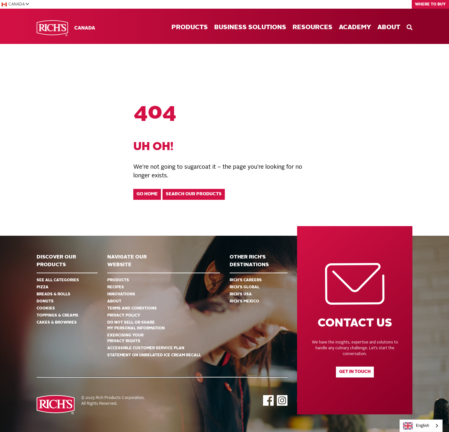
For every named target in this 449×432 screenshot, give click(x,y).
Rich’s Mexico (244, 301)
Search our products (194, 194)
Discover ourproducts (56, 261)
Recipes (115, 287)
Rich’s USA (241, 294)
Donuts (45, 301)
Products (190, 27)
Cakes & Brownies (57, 323)
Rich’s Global (245, 287)
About (388, 27)
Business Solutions (250, 27)
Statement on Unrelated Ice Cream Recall (154, 355)
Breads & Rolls (53, 294)
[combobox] (421, 425)
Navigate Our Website (127, 261)
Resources (312, 27)
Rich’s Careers (246, 280)
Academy (355, 27)
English (416, 426)
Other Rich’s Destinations (249, 261)
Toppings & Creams (57, 316)
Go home (147, 194)
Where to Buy (430, 4)
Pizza (42, 287)
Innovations (121, 294)
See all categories (58, 280)
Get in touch (355, 372)
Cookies (46, 308)
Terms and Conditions (132, 308)
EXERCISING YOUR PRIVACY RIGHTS (125, 338)
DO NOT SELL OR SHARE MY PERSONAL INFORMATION (136, 325)
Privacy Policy (123, 316)
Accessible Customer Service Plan (145, 348)
